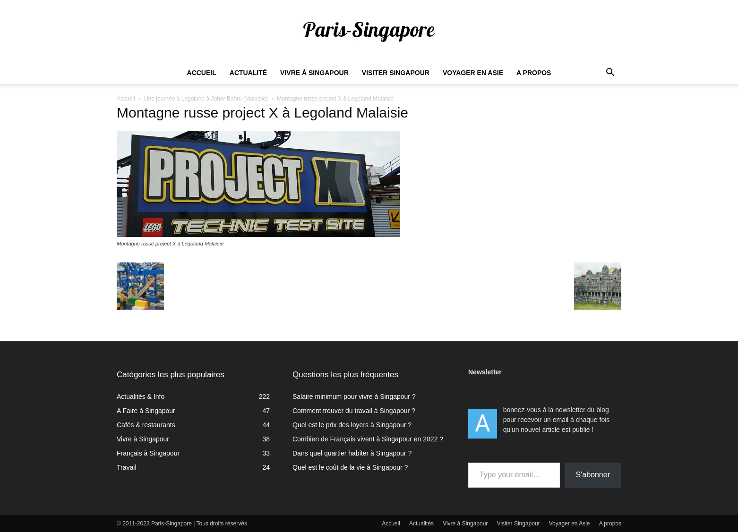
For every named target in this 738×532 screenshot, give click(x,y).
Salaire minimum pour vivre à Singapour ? (354, 396)
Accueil (201, 72)
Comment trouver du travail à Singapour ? (353, 410)
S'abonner (593, 475)
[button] (610, 73)
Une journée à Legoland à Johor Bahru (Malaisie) (206, 98)
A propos (533, 72)
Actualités (421, 523)
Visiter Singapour (395, 72)
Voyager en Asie (473, 72)
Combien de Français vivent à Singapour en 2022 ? (367, 439)
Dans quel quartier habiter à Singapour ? (352, 453)
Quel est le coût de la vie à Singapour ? (350, 467)
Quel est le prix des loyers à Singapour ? (352, 425)
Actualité (248, 72)
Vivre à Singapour (314, 72)
